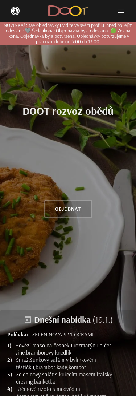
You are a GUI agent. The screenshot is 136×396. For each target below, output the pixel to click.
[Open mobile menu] (120, 10)
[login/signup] (15, 10)
